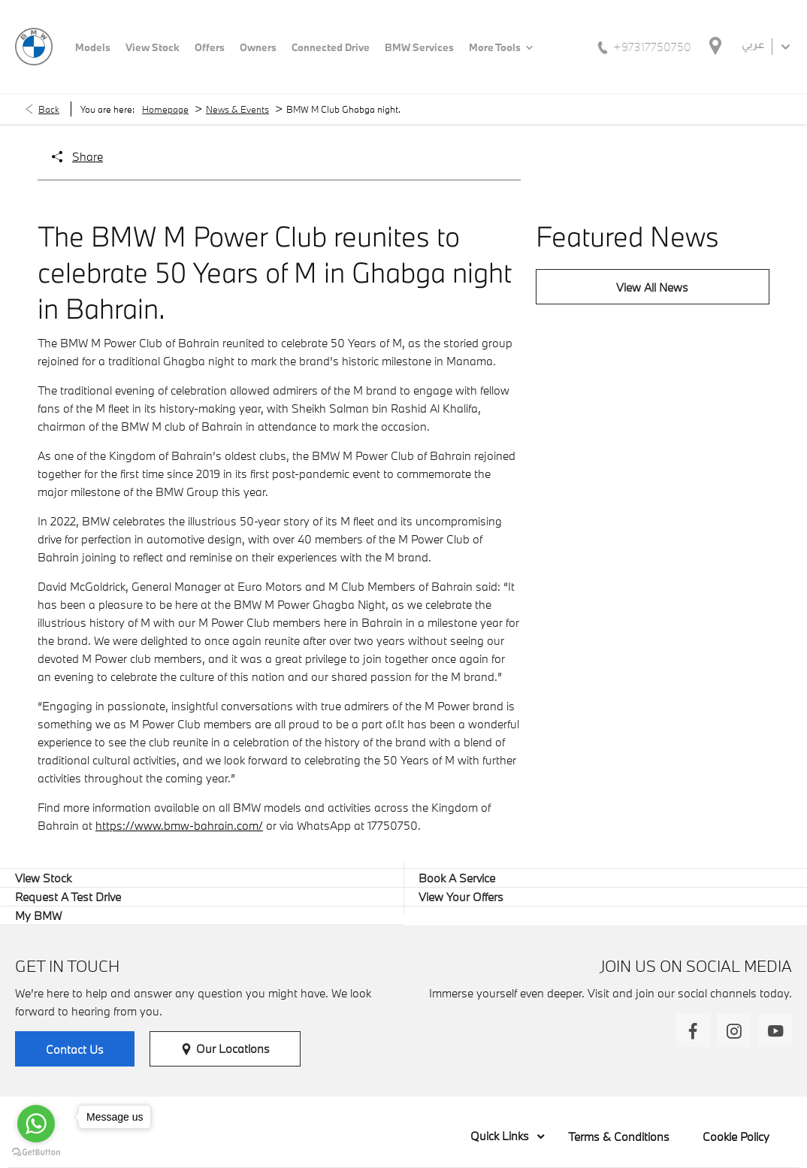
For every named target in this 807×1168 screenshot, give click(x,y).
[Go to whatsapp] (36, 1123)
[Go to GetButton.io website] (36, 1152)
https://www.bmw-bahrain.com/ (179, 825)
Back (48, 109)
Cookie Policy (736, 1136)
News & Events (237, 109)
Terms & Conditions (618, 1136)
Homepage (165, 109)
